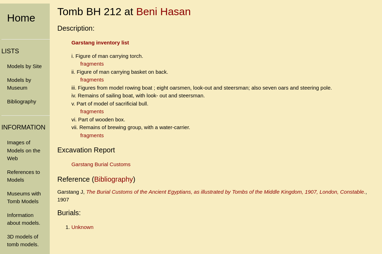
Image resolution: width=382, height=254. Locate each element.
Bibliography (21, 101)
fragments (92, 64)
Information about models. (23, 219)
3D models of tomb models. (23, 241)
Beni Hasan (163, 11)
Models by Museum (19, 84)
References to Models (23, 176)
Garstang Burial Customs (101, 164)
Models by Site (24, 66)
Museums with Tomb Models (24, 197)
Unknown (82, 227)
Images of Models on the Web (23, 150)
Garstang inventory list (100, 43)
